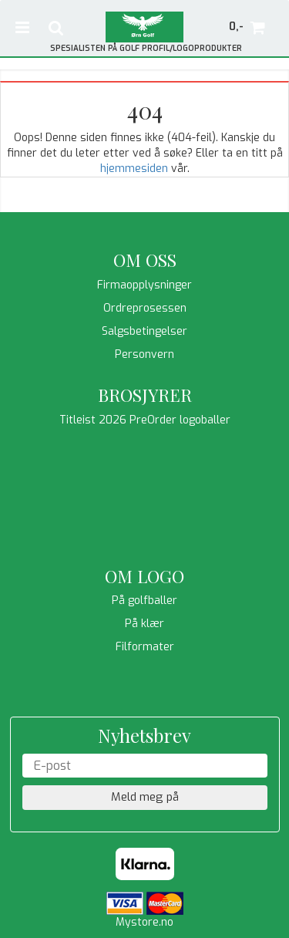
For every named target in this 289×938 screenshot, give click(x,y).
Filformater (145, 646)
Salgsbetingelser (144, 331)
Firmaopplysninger (144, 285)
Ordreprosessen (145, 308)
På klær (144, 623)
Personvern (144, 354)
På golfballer (144, 600)
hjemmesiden (134, 168)
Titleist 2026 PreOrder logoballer (144, 420)
